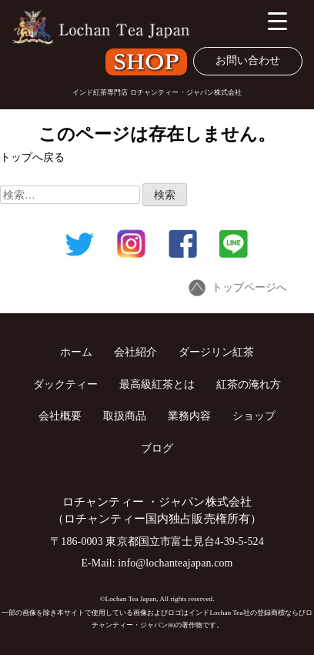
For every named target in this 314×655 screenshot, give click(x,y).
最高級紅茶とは (157, 384)
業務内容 (189, 415)
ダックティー (65, 384)
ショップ (254, 415)
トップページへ (238, 287)
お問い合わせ (247, 60)
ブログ (157, 448)
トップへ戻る (32, 157)
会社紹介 (135, 352)
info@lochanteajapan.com (175, 563)
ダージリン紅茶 (216, 352)
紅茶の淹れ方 (248, 384)
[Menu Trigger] (277, 21)
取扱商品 (124, 415)
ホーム (76, 352)
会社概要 (60, 415)
